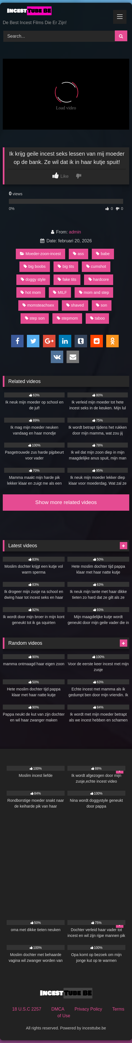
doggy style (33, 279)
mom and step (94, 292)
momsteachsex (38, 305)
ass (78, 253)
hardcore (98, 279)
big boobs (34, 266)
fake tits (67, 279)
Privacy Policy (88, 1009)
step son (35, 318)
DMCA (57, 1009)
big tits (66, 266)
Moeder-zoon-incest (40, 253)
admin (75, 232)
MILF (60, 292)
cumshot (96, 266)
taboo (97, 318)
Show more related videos (66, 502)
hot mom (31, 292)
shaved (75, 305)
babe (103, 253)
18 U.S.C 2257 (26, 1009)
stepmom (67, 318)
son (101, 305)
